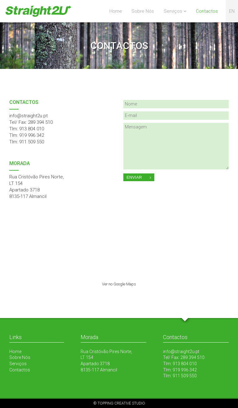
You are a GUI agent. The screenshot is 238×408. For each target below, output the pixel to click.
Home (115, 11)
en (232, 11)
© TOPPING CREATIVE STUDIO (119, 403)
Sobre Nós (142, 11)
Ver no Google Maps (119, 284)
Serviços (173, 11)
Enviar (138, 177)
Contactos (207, 11)
